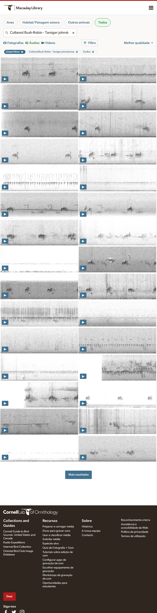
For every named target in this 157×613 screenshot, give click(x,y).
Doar (9, 596)
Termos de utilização (133, 536)
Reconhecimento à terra (135, 520)
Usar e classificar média (57, 535)
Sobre (87, 521)
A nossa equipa (91, 530)
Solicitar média (51, 539)
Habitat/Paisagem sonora (40, 22)
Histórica (87, 526)
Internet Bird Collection (17, 546)
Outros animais (79, 22)
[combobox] (40, 33)
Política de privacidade (134, 531)
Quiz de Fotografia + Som (58, 547)
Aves (10, 22)
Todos (102, 22)
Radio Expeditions (14, 542)
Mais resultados (78, 474)
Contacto (87, 535)
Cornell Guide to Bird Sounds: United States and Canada (19, 535)
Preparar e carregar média (58, 526)
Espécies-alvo (51, 543)
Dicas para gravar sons (56, 530)
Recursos (50, 521)
